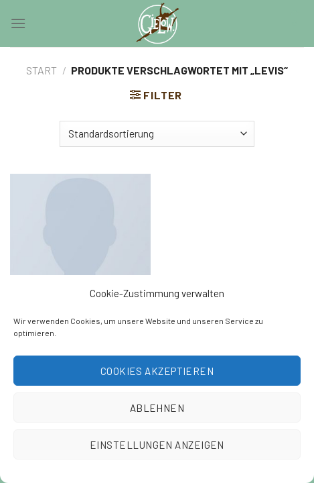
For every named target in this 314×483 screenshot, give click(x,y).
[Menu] (18, 23)
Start (41, 70)
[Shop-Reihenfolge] (157, 134)
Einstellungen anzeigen (157, 445)
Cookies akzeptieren (157, 371)
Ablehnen (157, 408)
